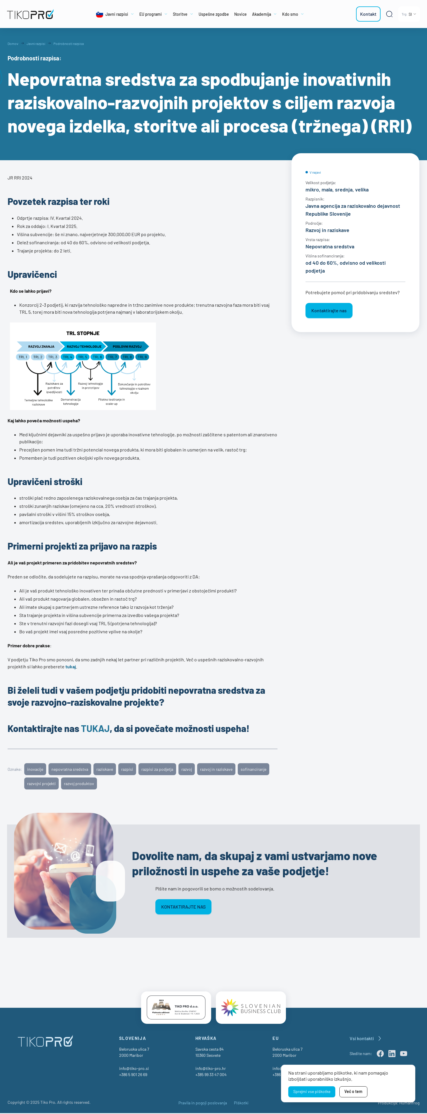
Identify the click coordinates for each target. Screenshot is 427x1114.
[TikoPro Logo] (34, 14)
